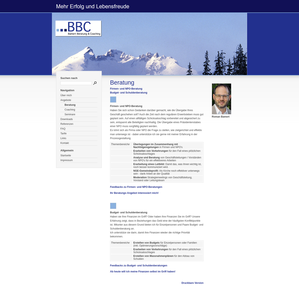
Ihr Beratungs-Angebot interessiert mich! (134, 193)
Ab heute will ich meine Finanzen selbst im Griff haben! (142, 271)
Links (63, 138)
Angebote (65, 100)
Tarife (63, 133)
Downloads (66, 119)
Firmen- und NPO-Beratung (126, 88)
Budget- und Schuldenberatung (128, 92)
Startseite (65, 155)
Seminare (70, 114)
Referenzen (66, 124)
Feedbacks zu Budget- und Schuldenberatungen (138, 265)
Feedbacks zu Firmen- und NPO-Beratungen (136, 187)
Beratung (70, 104)
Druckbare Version (192, 283)
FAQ (62, 128)
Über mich (66, 95)
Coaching (70, 109)
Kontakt (64, 143)
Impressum (66, 160)
